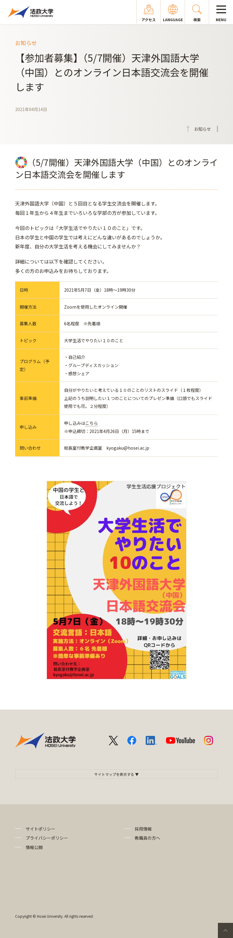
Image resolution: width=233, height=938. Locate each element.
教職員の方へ (147, 838)
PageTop (225, 930)
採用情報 (143, 829)
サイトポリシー (40, 829)
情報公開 (34, 847)
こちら (91, 423)
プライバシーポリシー (47, 838)
